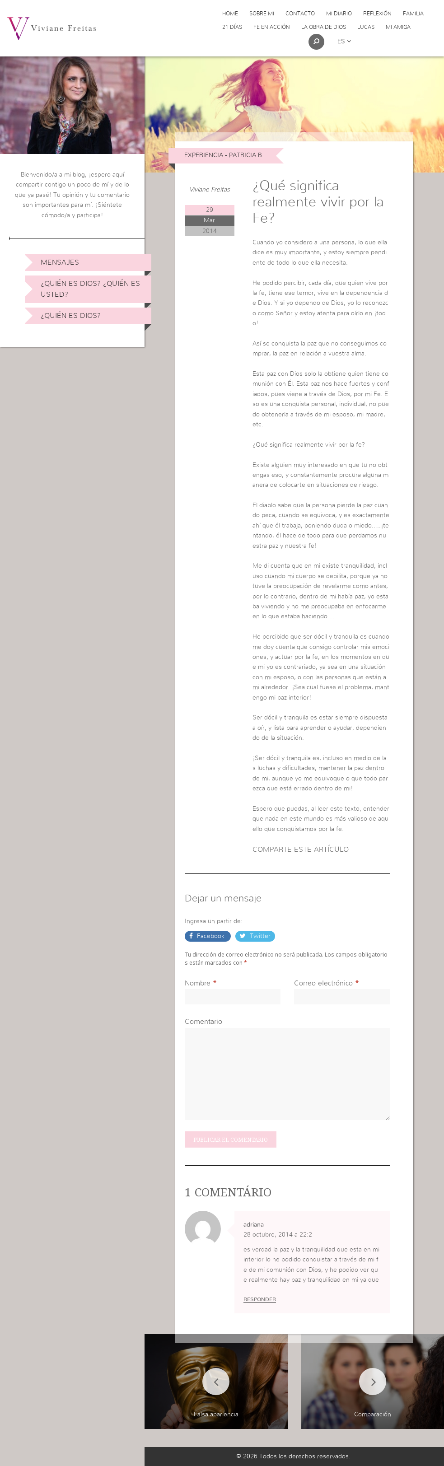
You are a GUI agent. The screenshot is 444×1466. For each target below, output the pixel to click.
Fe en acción (271, 27)
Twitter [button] (259, 936)
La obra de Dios (323, 27)
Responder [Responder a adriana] (259, 1299)
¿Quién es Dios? (71, 315)
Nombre (197, 983)
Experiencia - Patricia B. (223, 155)
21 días (232, 27)
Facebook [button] (210, 936)
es (344, 41)
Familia (413, 13)
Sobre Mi (261, 13)
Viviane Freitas (209, 190)
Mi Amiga (398, 27)
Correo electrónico (323, 983)
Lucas (365, 27)
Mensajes (60, 262)
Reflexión (377, 13)
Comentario (203, 1021)
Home (230, 13)
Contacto (300, 13)
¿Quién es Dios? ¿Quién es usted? (90, 289)
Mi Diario (339, 13)
